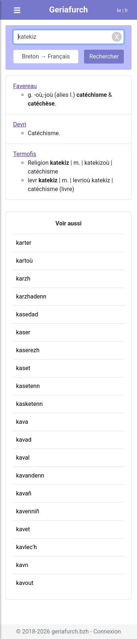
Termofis (24, 154)
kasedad (27, 314)
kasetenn (28, 386)
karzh (23, 278)
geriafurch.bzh (70, 631)
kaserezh (27, 350)
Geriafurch (68, 9)
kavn (22, 565)
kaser (23, 332)
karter (23, 242)
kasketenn (29, 403)
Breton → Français (46, 56)
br (119, 10)
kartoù (24, 260)
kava (22, 421)
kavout (25, 582)
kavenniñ (27, 511)
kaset (23, 368)
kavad (23, 439)
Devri (19, 124)
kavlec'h (26, 547)
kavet (23, 529)
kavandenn (30, 475)
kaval (23, 457)
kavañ (23, 493)
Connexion (107, 631)
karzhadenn (31, 296)
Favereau (25, 86)
